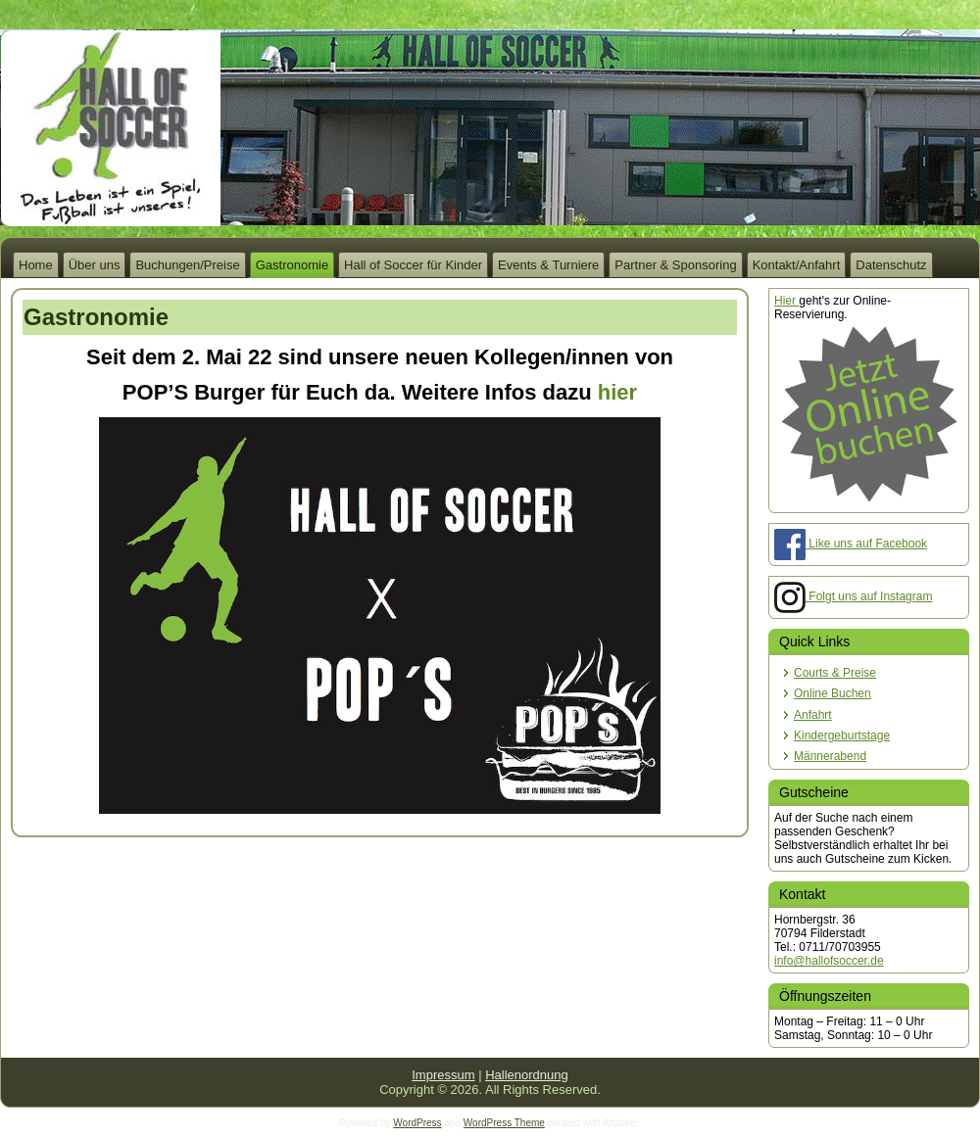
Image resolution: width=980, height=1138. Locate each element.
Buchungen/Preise (187, 265)
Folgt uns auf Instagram (853, 596)
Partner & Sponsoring (675, 265)
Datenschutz (891, 265)
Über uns (95, 265)
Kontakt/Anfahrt (797, 265)
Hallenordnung (526, 1074)
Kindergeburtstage (842, 735)
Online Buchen (832, 693)
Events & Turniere (548, 265)
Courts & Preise (835, 673)
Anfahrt (813, 715)
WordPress (417, 1122)
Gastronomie (292, 265)
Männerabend (830, 756)
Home (36, 265)
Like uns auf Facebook (850, 543)
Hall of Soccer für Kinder (413, 265)
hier (617, 392)
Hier (786, 301)
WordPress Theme (504, 1122)
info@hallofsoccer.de (829, 961)
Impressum (443, 1074)
